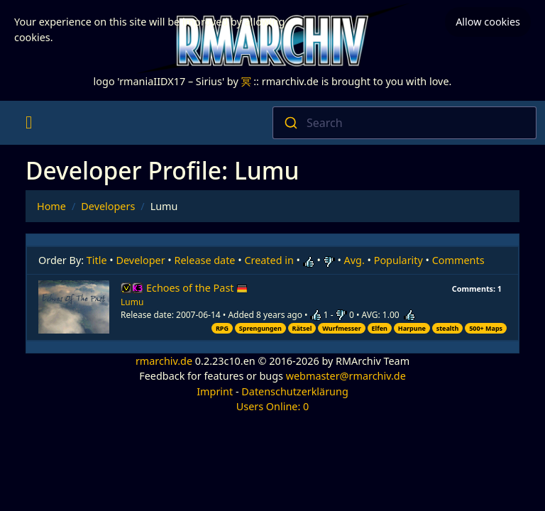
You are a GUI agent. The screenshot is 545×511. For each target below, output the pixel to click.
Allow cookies (488, 21)
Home (51, 206)
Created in (268, 260)
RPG (222, 328)
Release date (205, 260)
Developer (140, 260)
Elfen (379, 328)
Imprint (215, 391)
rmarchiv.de (164, 361)
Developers (108, 206)
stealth (447, 328)
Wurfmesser (341, 328)
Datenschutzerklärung (294, 391)
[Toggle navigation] (29, 122)
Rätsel (302, 328)
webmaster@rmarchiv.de (346, 376)
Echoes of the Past (197, 288)
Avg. (354, 260)
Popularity (398, 260)
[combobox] (404, 122)
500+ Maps (485, 328)
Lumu (132, 302)
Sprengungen (260, 328)
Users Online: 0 (272, 406)
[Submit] (290, 122)
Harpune (412, 328)
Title (97, 260)
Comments (458, 260)
